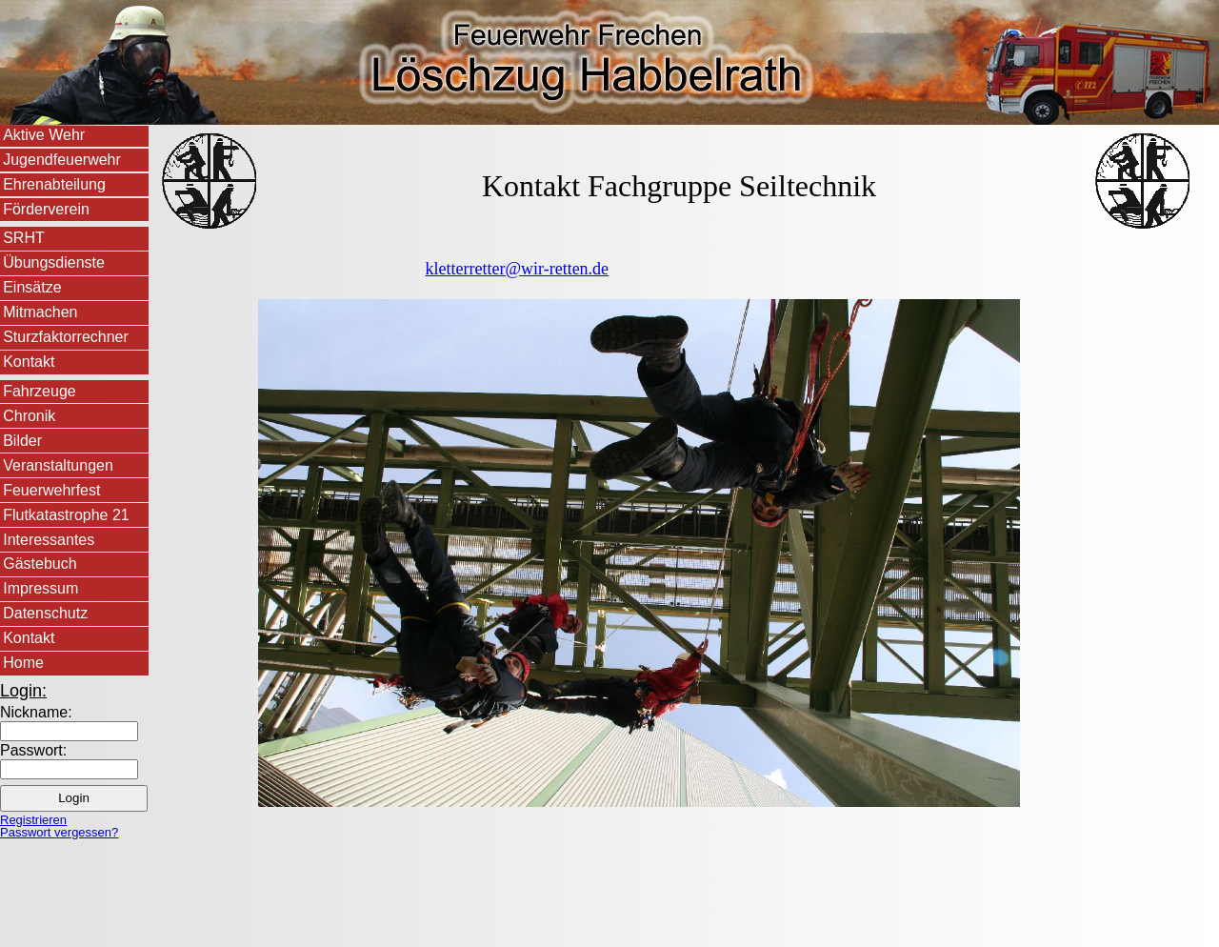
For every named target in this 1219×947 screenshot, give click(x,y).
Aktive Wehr (44, 135)
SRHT (24, 238)
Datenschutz (45, 613)
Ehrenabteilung (54, 184)
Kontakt (28, 361)
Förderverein (46, 209)
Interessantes (48, 540)
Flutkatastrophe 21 (66, 515)
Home (23, 663)
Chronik (29, 416)
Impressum (40, 588)
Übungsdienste (54, 262)
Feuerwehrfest (51, 490)
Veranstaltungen (58, 465)
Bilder (22, 441)
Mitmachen (40, 312)
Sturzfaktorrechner (66, 337)
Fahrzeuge (39, 391)
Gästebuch (39, 563)
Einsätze (32, 287)
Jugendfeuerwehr (62, 159)
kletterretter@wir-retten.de (518, 268)
